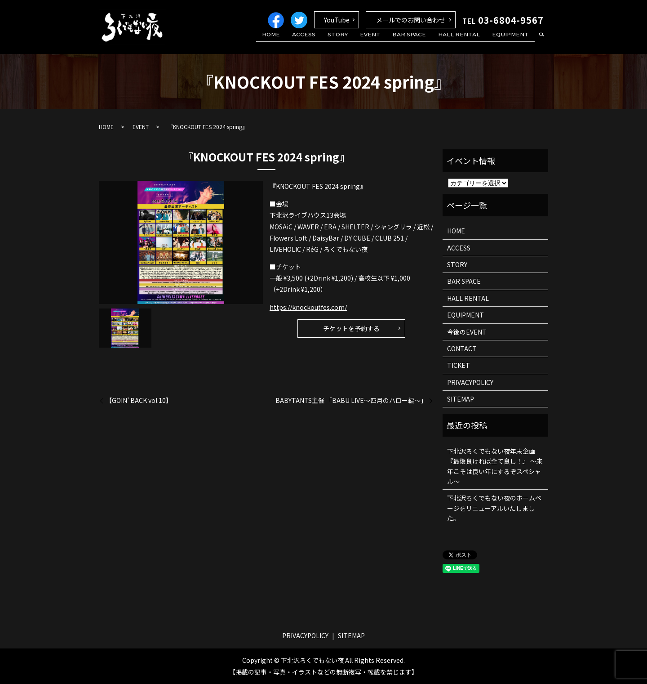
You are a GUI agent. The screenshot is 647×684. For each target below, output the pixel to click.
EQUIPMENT (512, 41)
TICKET (458, 365)
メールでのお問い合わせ (410, 19)
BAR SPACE (420, 41)
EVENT (385, 41)
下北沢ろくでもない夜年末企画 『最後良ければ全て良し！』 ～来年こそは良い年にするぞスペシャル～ (495, 466)
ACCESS (328, 41)
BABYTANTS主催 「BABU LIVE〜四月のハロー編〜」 (351, 400)
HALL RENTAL (466, 41)
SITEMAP (460, 398)
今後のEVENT (467, 331)
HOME (300, 41)
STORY (357, 41)
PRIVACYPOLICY (470, 382)
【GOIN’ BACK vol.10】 (139, 400)
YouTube (337, 19)
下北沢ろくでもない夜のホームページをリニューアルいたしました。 (494, 508)
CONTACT (462, 348)
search (541, 42)
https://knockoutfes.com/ (308, 307)
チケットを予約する (351, 328)
